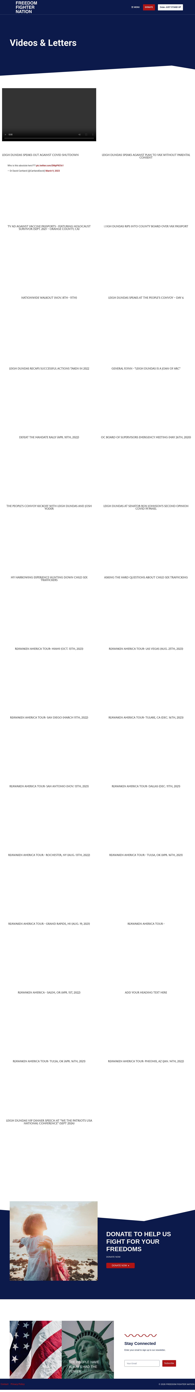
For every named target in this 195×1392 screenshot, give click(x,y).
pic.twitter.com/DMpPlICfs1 (50, 165)
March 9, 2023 (53, 171)
